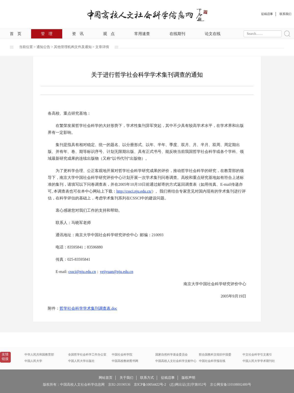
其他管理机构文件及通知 (73, 47)
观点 (109, 34)
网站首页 (105, 378)
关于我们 (126, 378)
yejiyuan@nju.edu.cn (116, 272)
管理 (46, 34)
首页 (15, 34)
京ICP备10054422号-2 (150, 384)
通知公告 (43, 47)
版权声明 (188, 378)
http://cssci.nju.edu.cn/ (134, 191)
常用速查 (142, 34)
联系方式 (147, 378)
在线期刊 (177, 34)
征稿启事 (168, 378)
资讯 (78, 34)
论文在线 (212, 34)
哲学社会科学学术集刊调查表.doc (88, 308)
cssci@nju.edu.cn (82, 272)
